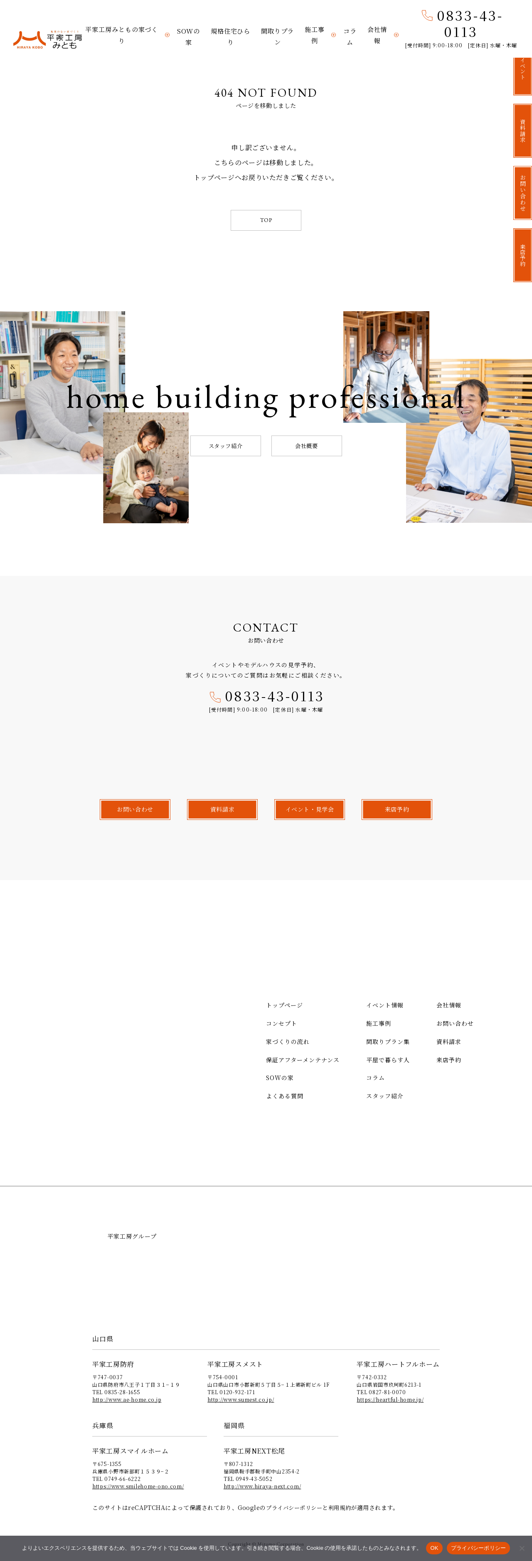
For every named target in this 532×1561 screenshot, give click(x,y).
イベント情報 (385, 1005)
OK (434, 1548)
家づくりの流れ (288, 1041)
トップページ (284, 1005)
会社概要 (306, 445)
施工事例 (314, 38)
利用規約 (344, 1507)
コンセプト (281, 1023)
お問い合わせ (455, 1023)
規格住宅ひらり (230, 38)
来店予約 (448, 1059)
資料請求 (448, 1041)
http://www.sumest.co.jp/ (240, 1398)
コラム (350, 38)
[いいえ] (521, 1548)
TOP (266, 220)
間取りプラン (277, 38)
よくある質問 (284, 1096)
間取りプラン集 (388, 1041)
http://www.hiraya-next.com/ (262, 1485)
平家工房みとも (47, 39)
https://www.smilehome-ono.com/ (138, 1485)
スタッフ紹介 (225, 445)
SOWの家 (188, 38)
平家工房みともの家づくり (122, 38)
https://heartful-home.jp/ (390, 1398)
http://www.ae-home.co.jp (126, 1398)
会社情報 (377, 38)
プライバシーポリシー (296, 1507)
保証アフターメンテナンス (303, 1059)
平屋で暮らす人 (388, 1059)
